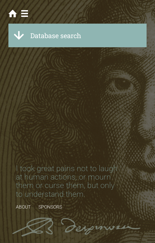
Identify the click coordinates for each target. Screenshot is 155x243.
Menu (24, 13)
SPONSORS (50, 207)
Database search (55, 35)
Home (12, 13)
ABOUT (23, 207)
